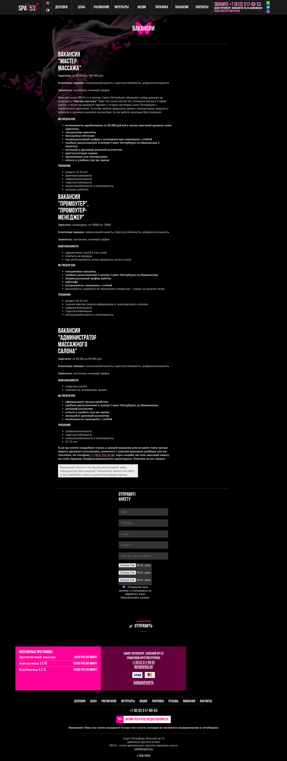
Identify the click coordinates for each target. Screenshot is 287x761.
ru (48, 3)
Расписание (102, 7)
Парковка (162, 7)
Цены (81, 7)
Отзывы (173, 701)
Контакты (202, 7)
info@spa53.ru (143, 667)
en (48, 11)
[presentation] (146, 610)
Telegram (268, 7)
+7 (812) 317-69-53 (143, 663)
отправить (143, 626)
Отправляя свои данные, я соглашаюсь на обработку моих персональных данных (135, 592)
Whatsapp (268, 3)
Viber (268, 12)
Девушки (62, 7)
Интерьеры (122, 7)
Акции (142, 7)
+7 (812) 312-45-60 (102, 455)
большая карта (144, 683)
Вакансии (182, 7)
